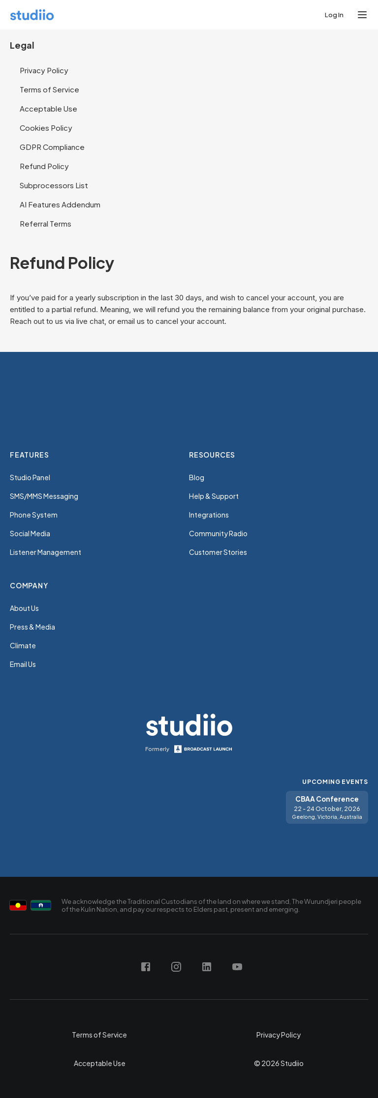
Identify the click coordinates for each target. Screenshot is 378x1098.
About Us (24, 608)
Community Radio (218, 533)
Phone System (34, 514)
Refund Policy (44, 166)
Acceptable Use (48, 108)
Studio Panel (30, 477)
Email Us (23, 664)
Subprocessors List (54, 185)
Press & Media (32, 626)
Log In (334, 15)
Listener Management (45, 552)
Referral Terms (45, 223)
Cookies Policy (46, 127)
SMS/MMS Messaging (44, 495)
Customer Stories (218, 552)
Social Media (30, 533)
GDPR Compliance (52, 146)
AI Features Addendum (60, 204)
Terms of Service (49, 89)
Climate (23, 645)
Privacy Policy (44, 70)
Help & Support (214, 495)
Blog (196, 477)
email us (131, 321)
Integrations (209, 514)
